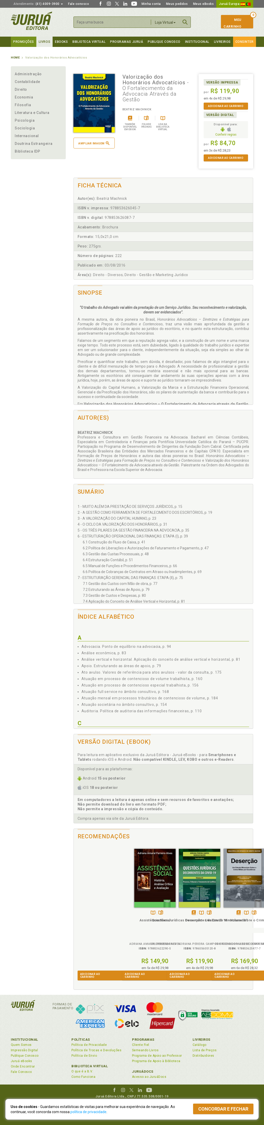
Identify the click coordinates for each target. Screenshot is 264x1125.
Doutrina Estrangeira (34, 144)
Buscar (185, 22)
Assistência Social (96, 914)
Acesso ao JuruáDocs (149, 1077)
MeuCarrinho (232, 23)
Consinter (244, 42)
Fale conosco (78, 4)
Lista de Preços (205, 1050)
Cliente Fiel (140, 1045)
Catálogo (200, 1045)
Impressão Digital (24, 1050)
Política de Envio (84, 1055)
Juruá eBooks (21, 1061)
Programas (143, 1039)
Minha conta (151, 4)
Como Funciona (83, 1077)
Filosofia (23, 105)
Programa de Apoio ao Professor (157, 1055)
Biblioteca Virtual (89, 1066)
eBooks (61, 42)
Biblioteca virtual (88, 42)
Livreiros (222, 42)
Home (15, 57)
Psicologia (25, 120)
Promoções (23, 42)
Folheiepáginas (102, 907)
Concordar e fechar (223, 1109)
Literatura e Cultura (32, 113)
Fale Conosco (21, 1072)
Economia (24, 97)
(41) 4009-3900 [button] (38, 4)
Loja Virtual (165, 22)
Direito (21, 89)
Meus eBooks (203, 4)
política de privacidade (88, 1112)
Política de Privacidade (89, 1045)
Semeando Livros (145, 1050)
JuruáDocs (142, 1071)
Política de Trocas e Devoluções (96, 1050)
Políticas (80, 1039)
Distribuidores (203, 1055)
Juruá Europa (235, 4)
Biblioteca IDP (27, 151)
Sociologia (25, 128)
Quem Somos (21, 1045)
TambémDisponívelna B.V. (94, 907)
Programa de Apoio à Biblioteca (156, 1061)
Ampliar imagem (93, 143)
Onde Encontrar (23, 1066)
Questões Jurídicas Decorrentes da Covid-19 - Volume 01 (141, 919)
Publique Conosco (164, 42)
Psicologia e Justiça (230, 914)
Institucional (197, 42)
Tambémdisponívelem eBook (135, 907)
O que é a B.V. (82, 1071)
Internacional (27, 136)
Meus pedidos (177, 4)
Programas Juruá (126, 42)
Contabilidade (27, 82)
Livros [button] (44, 42)
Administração (28, 74)
